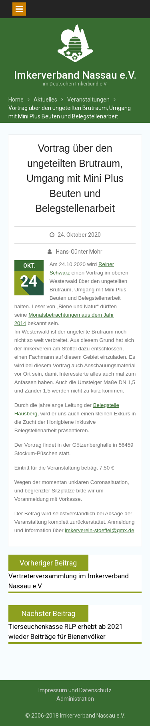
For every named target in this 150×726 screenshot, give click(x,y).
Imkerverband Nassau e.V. (75, 75)
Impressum (52, 690)
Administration (75, 698)
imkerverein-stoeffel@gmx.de (99, 530)
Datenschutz (95, 690)
